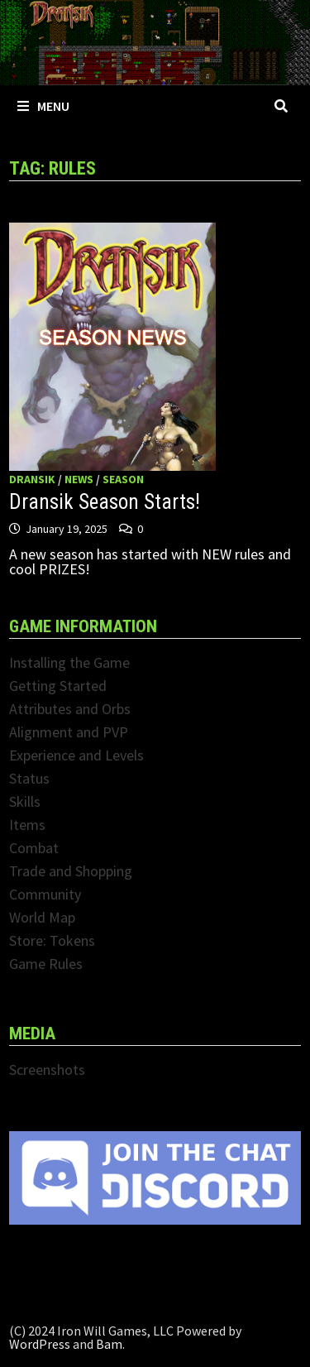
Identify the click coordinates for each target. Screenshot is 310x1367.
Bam (109, 1344)
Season (123, 479)
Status (29, 778)
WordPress (39, 1344)
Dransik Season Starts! (104, 502)
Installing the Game (69, 662)
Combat (34, 847)
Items (27, 824)
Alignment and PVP (68, 731)
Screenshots (47, 1069)
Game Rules (46, 963)
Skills (25, 801)
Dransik (32, 479)
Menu (43, 106)
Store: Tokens (52, 940)
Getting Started (58, 685)
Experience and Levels (76, 755)
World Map (42, 917)
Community (45, 894)
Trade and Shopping (70, 870)
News (78, 479)
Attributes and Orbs (70, 708)
